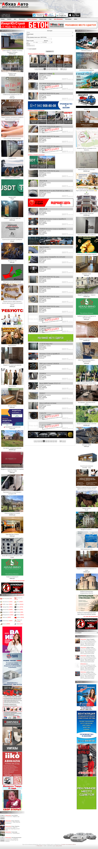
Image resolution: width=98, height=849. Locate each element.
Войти (75, 19)
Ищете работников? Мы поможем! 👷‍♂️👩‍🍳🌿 (87, 190)
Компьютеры (7, 620)
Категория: (49, 30)
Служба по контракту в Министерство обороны (11, 840)
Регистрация (68, 19)
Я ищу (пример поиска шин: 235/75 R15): (36, 37)
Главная (2, 19)
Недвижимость (8, 612)
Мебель (20, 617)
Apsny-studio (59, 845)
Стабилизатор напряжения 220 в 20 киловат (12, 94)
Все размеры (47, 75)
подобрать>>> (49, 51)
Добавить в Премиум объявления (36, 53)
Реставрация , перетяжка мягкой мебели (87, 402)
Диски (20, 609)
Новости (9, 19)
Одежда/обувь (8, 607)
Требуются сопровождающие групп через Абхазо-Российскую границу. (87, 612)
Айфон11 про (16, 816)
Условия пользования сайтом (68, 844)
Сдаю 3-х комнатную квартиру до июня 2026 (12, 829)
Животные (7, 617)
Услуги (20, 604)
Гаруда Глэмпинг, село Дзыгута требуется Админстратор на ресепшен (12, 117)
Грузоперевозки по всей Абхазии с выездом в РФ (12, 492)
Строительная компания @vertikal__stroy (87, 466)
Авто (15, 19)
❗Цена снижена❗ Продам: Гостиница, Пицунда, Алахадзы (12, 50)
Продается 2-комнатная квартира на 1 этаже (87, 568)
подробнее (41, 79)
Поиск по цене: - (35, 41)
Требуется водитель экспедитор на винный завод (87, 316)
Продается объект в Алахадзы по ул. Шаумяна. (87, 148)
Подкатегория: (30, 34)
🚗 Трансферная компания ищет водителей (12, 427)
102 (61, 69)
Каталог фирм (42, 19)
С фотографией (31, 48)
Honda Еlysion (16, 833)
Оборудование (8, 614)
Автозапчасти (7, 601)
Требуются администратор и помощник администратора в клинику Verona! (87, 487)
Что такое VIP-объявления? (17, 580)
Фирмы (20, 623)
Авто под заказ (7, 598)
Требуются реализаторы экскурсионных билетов (87, 591)
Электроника (8, 609)
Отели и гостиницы (32, 19)
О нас (50, 19)
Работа (20, 614)
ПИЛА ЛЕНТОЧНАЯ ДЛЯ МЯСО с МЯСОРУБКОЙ (87, 360)
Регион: (30, 44)
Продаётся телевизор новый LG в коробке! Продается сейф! (12, 469)
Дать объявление (58, 19)
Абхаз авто (40, 845)
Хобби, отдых (7, 604)
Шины (20, 607)
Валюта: (48, 41)
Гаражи (20, 612)
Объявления (22, 19)
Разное (6, 623)
